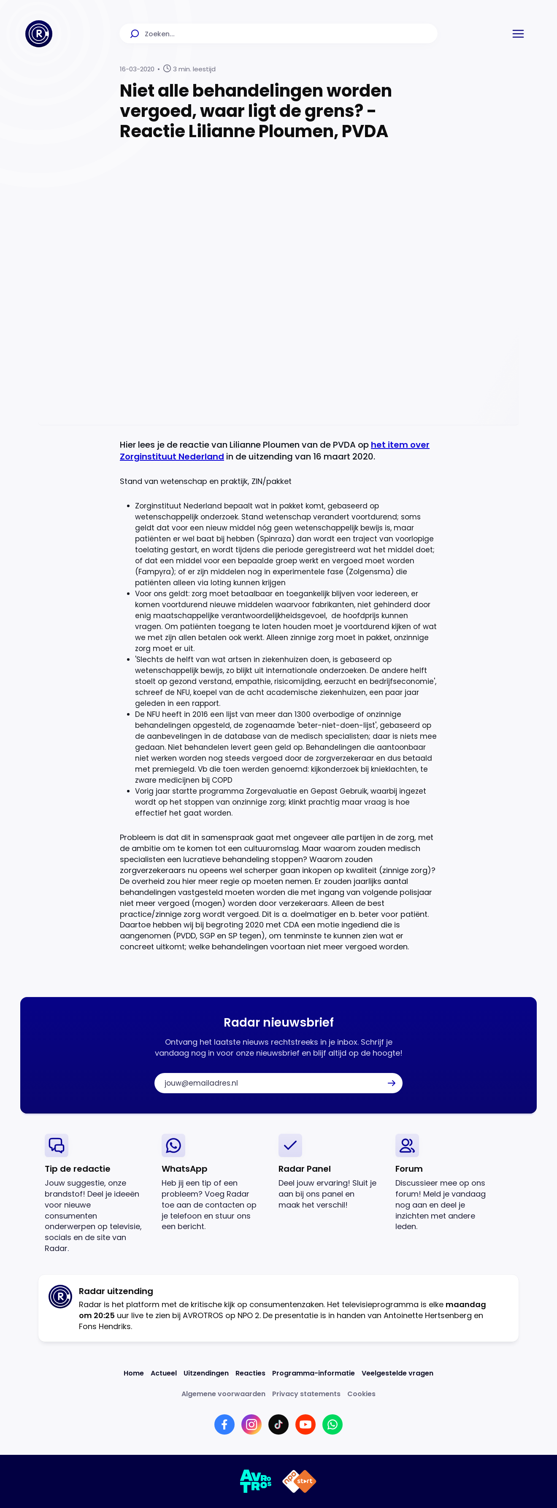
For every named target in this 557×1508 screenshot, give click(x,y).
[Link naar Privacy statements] (306, 1394)
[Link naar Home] (134, 1373)
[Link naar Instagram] (251, 1424)
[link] (96, 1194)
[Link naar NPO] (299, 1481)
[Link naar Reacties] (250, 1373)
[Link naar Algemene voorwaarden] (223, 1394)
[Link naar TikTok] (278, 1424)
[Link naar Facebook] (224, 1424)
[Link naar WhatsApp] (332, 1424)
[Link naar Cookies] (361, 1394)
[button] (518, 33)
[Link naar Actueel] (164, 1373)
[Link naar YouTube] (305, 1424)
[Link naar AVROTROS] (256, 1481)
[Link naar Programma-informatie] (313, 1373)
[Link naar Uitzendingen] (206, 1373)
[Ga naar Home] (38, 33)
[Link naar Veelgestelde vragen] (397, 1373)
